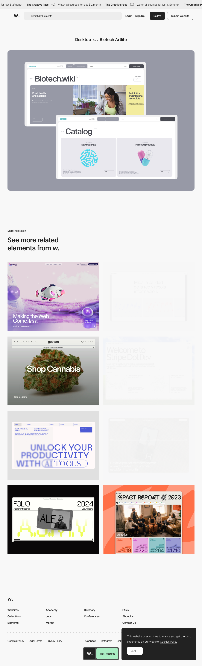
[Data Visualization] (149, 296)
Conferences (92, 616)
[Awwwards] (16, 15)
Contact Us (129, 622)
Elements (13, 622)
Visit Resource (107, 653)
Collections (14, 616)
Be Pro (157, 15)
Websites (13, 609)
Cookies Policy (15, 640)
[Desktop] (53, 296)
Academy (51, 609)
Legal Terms (35, 640)
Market (50, 622)
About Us (127, 616)
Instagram (106, 640)
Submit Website (180, 15)
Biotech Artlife (113, 39)
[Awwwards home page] (89, 653)
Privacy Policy (54, 640)
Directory (89, 609)
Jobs (48, 616)
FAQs (125, 609)
